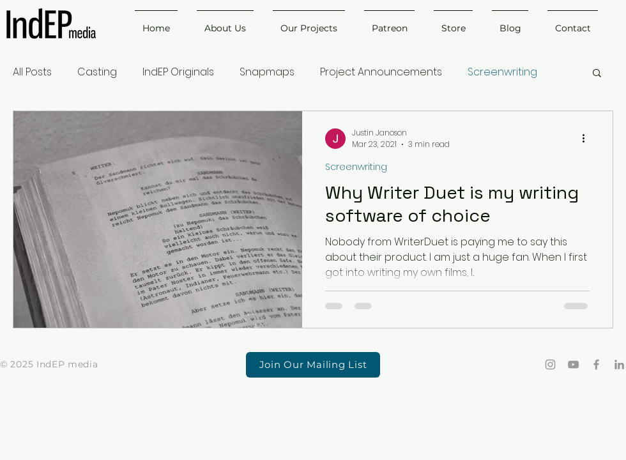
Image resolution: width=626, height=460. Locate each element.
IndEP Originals (178, 72)
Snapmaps (267, 72)
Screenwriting (502, 72)
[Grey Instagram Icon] (550, 364)
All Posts (32, 72)
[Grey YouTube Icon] (573, 364)
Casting (97, 72)
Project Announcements (381, 72)
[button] (597, 73)
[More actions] (587, 138)
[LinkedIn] (619, 364)
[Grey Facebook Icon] (596, 364)
